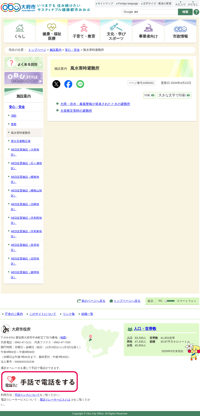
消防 (13, 115)
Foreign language (128, 3)
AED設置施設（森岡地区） (25, 275)
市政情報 (180, 36)
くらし (19, 36)
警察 (13, 124)
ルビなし (193, 4)
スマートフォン (186, 300)
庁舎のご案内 (14, 314)
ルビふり (180, 4)
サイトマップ (105, 3)
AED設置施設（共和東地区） (26, 234)
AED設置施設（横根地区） (25, 179)
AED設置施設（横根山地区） (26, 193)
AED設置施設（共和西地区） (26, 220)
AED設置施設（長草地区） (25, 247)
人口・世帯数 (145, 329)
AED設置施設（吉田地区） (25, 261)
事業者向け (148, 36)
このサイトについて (42, 314)
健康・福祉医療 (51, 36)
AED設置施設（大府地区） (25, 152)
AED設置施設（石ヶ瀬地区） (26, 166)
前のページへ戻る (93, 300)
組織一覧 (87, 314)
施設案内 (56, 49)
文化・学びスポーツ (116, 36)
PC (160, 300)
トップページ (37, 49)
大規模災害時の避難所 (76, 110)
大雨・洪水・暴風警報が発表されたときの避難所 (95, 104)
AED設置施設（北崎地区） (25, 207)
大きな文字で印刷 (172, 95)
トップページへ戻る (127, 300)
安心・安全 (72, 49)
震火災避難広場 (20, 141)
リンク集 (69, 314)
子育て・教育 (84, 36)
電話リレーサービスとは (57, 399)
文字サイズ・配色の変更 (157, 3)
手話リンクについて (27, 394)
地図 (63, 337)
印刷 (147, 95)
